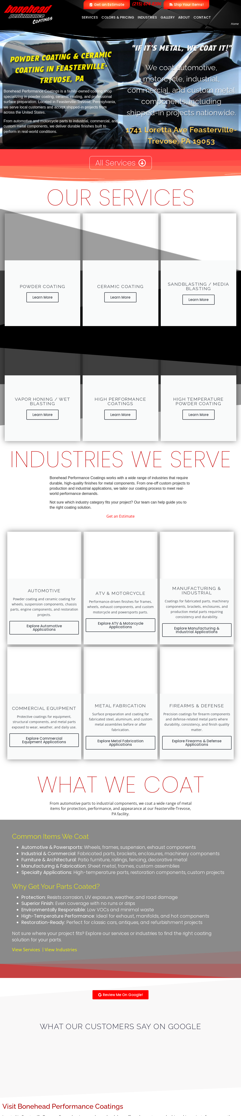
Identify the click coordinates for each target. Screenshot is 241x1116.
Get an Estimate (120, 516)
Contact (202, 17)
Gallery (168, 17)
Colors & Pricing (117, 17)
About (184, 17)
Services (90, 17)
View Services (26, 949)
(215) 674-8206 (146, 3)
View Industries (61, 949)
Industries (147, 17)
